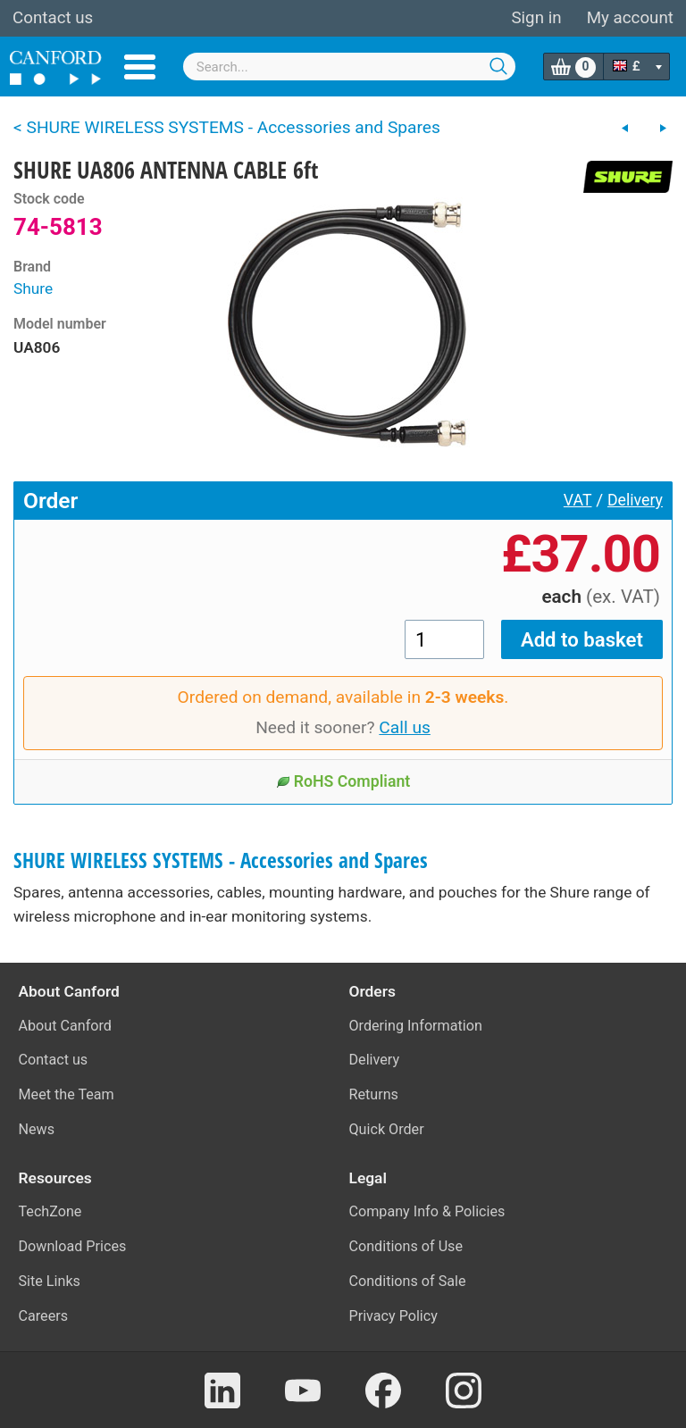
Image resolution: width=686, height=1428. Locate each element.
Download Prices (73, 1246)
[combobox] (349, 66)
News (37, 1129)
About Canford (65, 1025)
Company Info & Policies (427, 1211)
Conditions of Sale (407, 1281)
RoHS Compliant (343, 781)
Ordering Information (415, 1025)
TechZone (50, 1211)
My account (630, 18)
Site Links (49, 1281)
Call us (405, 727)
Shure (33, 288)
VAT (578, 500)
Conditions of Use (406, 1246)
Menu (139, 66)
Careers (44, 1315)
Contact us (53, 18)
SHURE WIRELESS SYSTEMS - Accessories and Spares (220, 860)
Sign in (536, 18)
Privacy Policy (393, 1315)
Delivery (635, 500)
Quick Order (386, 1129)
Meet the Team (66, 1094)
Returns (373, 1094)
